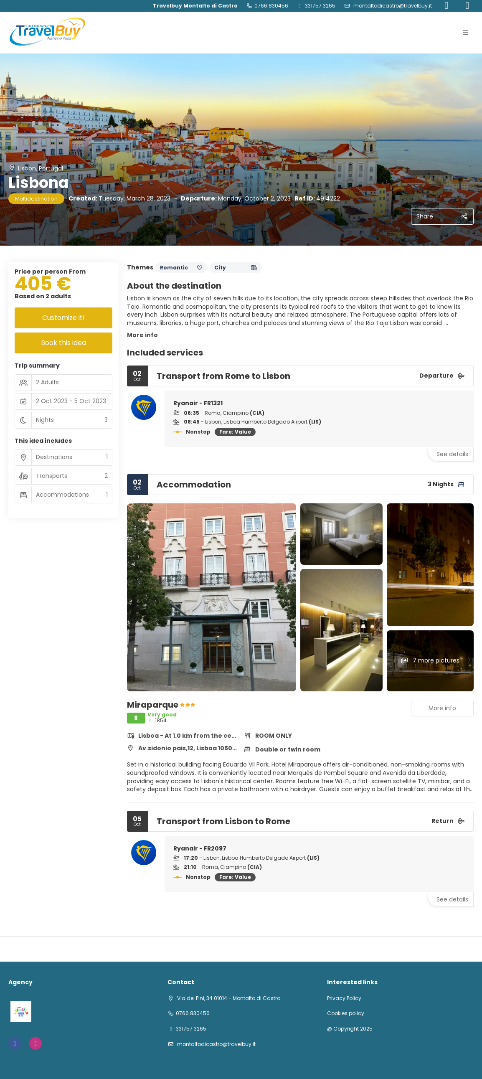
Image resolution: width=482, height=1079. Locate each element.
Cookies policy (345, 1013)
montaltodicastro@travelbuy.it (392, 5)
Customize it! (63, 317)
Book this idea (63, 343)
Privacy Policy (344, 998)
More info (142, 335)
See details (452, 454)
